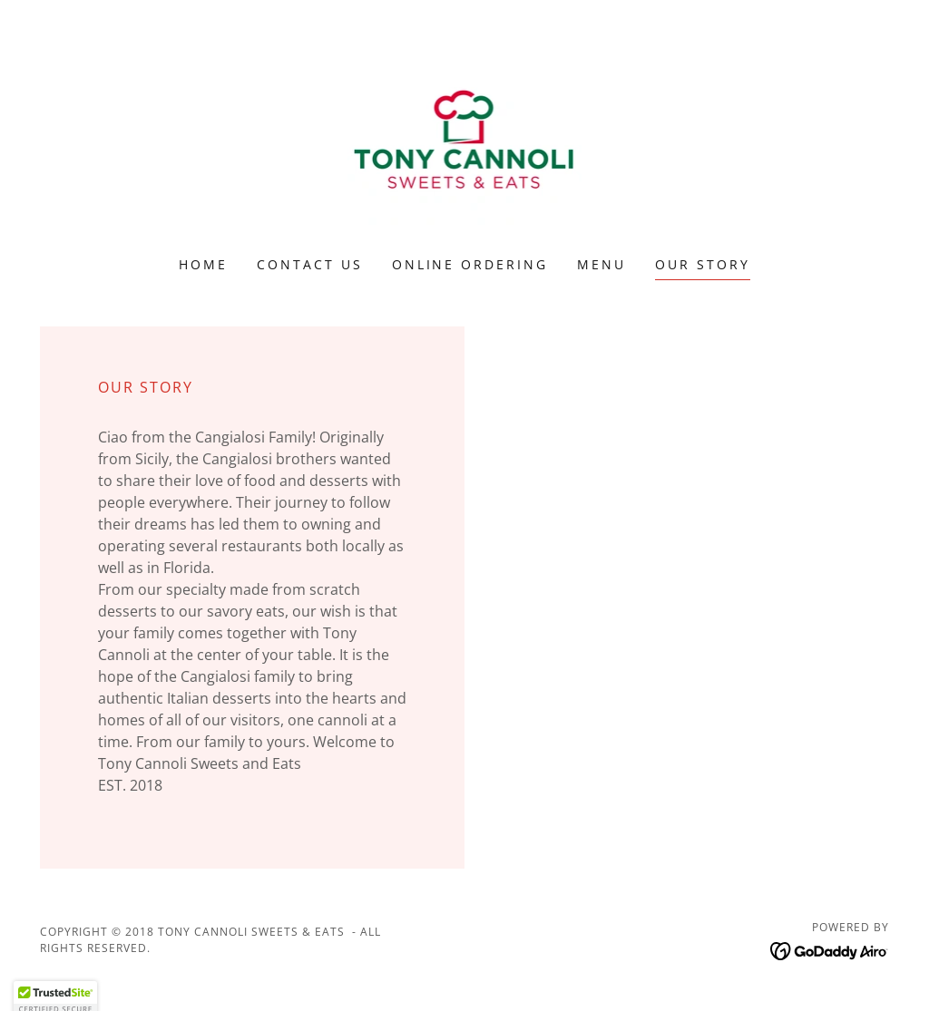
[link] (464, 140)
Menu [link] (601, 264)
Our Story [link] (702, 264)
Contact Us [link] (310, 264)
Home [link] (203, 264)
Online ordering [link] (470, 264)
